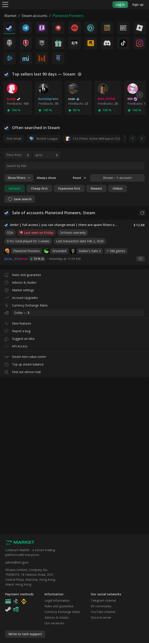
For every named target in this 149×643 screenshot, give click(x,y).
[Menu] (5, 4)
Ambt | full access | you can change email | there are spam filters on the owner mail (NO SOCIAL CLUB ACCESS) (64, 225)
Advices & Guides (20, 281)
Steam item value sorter (25, 356)
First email (14, 138)
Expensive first (69, 188)
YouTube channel (103, 612)
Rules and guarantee (22, 274)
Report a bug (17, 330)
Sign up (138, 4)
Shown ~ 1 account (117, 178)
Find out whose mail (22, 371)
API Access (15, 345)
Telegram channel (103, 600)
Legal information (57, 600)
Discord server (101, 617)
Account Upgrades (21, 297)
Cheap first (39, 188)
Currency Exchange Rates (26, 304)
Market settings (19, 289)
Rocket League (43, 138)
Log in (120, 4)
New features (17, 322)
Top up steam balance (24, 363)
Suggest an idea (19, 338)
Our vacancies (54, 623)
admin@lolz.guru (17, 562)
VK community (101, 606)
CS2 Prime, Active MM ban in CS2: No (93, 138)
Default (15, 188)
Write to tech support (25, 634)
